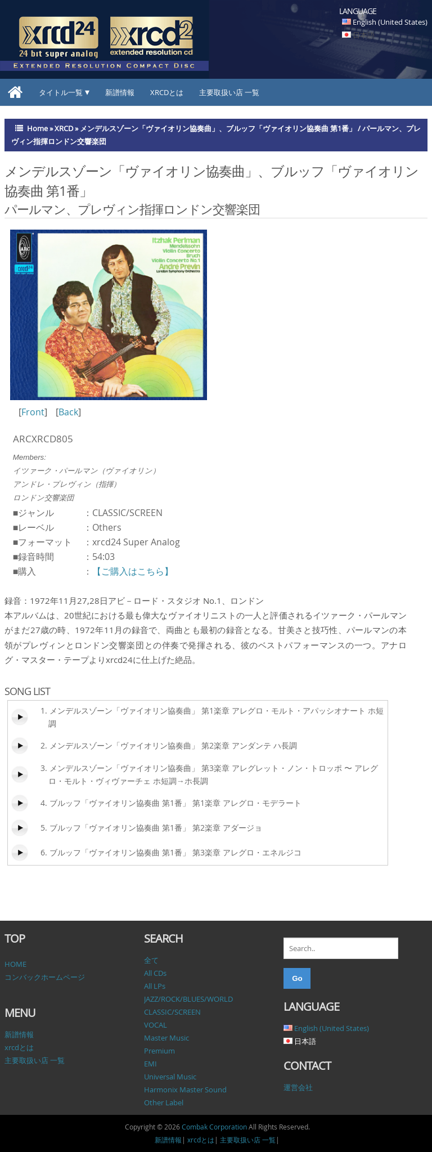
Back (68, 412)
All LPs (154, 986)
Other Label (163, 1102)
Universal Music (170, 1077)
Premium (159, 1051)
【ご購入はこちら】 (132, 571)
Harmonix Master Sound (185, 1089)
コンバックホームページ (44, 977)
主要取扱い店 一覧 (229, 92)
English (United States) (390, 22)
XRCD (64, 128)
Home (37, 128)
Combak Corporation (214, 1126)
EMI (150, 1064)
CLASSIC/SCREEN (172, 1012)
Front (32, 412)
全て (151, 960)
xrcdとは (166, 92)
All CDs (155, 973)
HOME (15, 964)
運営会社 (298, 1087)
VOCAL (155, 1025)
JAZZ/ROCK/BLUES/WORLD (188, 999)
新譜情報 (119, 92)
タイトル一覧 (61, 92)
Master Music (166, 1038)
